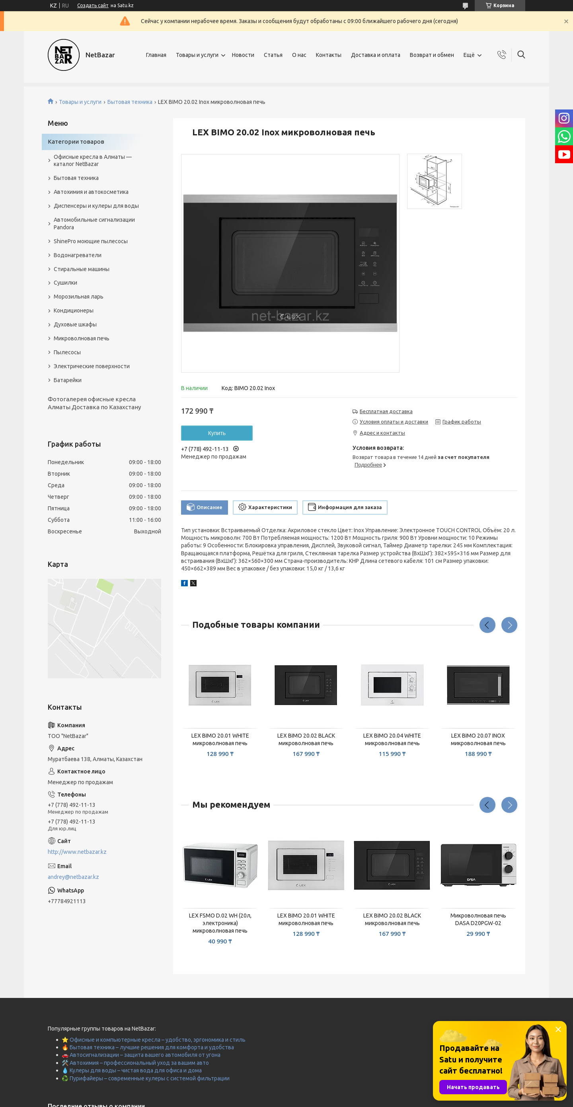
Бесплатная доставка (386, 411)
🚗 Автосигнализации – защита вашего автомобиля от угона (141, 1055)
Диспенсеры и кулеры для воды (96, 206)
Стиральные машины (81, 269)
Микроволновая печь (81, 338)
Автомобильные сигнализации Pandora (94, 223)
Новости (243, 55)
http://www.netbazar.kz (77, 852)
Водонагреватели (77, 255)
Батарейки (68, 380)
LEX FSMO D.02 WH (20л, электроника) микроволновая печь (220, 923)
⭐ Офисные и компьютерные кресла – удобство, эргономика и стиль (154, 1040)
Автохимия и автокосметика (91, 192)
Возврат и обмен (432, 55)
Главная (156, 55)
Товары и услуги (197, 55)
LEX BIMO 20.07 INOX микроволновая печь (478, 739)
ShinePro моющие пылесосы (91, 241)
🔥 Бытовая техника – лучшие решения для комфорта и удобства (148, 1047)
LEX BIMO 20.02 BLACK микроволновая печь (306, 739)
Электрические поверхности (92, 366)
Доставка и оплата (375, 55)
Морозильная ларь (78, 296)
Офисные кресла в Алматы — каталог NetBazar (93, 161)
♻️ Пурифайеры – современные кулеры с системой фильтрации (146, 1078)
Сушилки (65, 282)
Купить (217, 433)
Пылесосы (67, 352)
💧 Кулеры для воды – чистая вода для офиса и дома (132, 1070)
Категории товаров (76, 141)
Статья (273, 55)
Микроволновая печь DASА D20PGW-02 (478, 919)
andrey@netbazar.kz (73, 877)
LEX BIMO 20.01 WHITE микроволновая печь (220, 739)
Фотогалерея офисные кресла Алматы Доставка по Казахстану (94, 403)
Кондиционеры (74, 310)
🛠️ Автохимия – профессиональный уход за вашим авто (135, 1063)
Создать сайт (93, 5)
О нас (299, 55)
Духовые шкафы (75, 324)
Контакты (328, 55)
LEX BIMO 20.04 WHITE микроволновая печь (392, 739)
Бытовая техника (129, 102)
